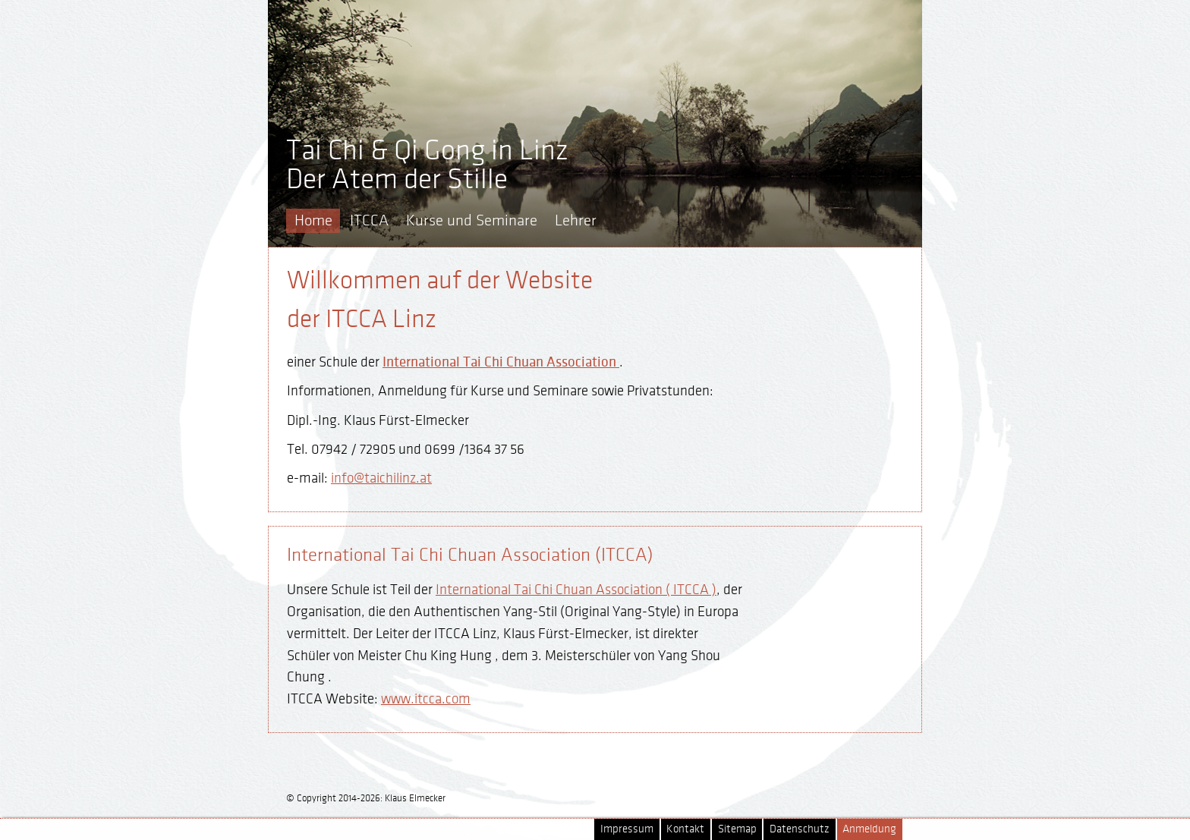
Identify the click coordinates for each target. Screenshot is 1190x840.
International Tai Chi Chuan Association (500, 362)
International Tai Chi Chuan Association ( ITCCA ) (576, 589)
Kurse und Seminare (471, 220)
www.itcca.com (426, 698)
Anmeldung (869, 829)
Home (313, 220)
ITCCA (369, 220)
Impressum (626, 829)
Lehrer (576, 220)
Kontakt (685, 829)
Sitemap (737, 829)
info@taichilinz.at (381, 478)
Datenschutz (800, 829)
